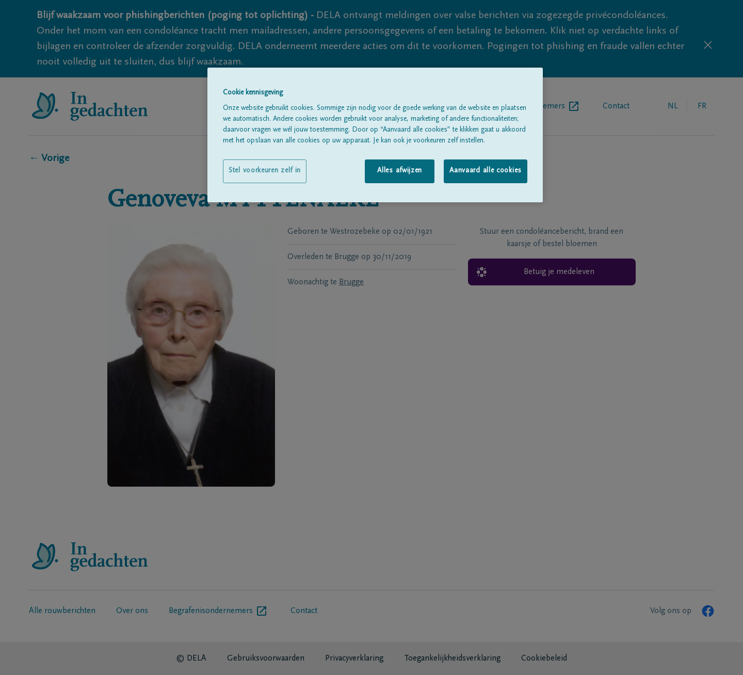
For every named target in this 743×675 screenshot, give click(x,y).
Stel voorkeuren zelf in (265, 170)
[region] (375, 135)
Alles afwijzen (399, 170)
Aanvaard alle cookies (485, 170)
